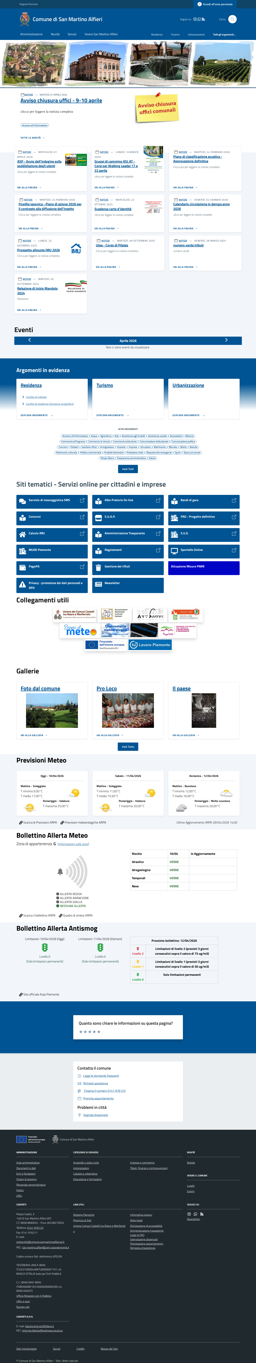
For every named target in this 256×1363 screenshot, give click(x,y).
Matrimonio (160, 446)
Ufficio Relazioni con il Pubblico (33, 1296)
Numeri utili (22, 1307)
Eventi (190, 1191)
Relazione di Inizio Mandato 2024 (37, 290)
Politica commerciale (90, 452)
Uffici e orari (23, 1301)
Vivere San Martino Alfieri (101, 34)
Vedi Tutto (128, 747)
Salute (152, 458)
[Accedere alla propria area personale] (215, 4)
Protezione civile (135, 452)
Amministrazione (31, 34)
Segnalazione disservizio (144, 1239)
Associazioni (176, 435)
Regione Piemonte (28, 4)
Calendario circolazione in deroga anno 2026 (201, 206)
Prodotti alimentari (114, 452)
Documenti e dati (26, 1168)
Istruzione (145, 446)
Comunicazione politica (183, 441)
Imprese (133, 446)
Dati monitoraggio (26, 1349)
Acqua (94, 435)
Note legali (136, 1220)
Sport (177, 452)
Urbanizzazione (196, 34)
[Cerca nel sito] (231, 19)
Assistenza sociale (157, 435)
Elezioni (74, 446)
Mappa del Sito (109, 1349)
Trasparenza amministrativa (131, 458)
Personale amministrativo (31, 1185)
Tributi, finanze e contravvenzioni (149, 1168)
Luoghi (191, 1186)
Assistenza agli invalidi (133, 435)
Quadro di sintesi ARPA (76, 915)
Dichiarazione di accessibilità (146, 1226)
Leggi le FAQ (137, 1235)
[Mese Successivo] (226, 340)
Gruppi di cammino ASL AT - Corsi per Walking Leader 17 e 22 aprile (116, 166)
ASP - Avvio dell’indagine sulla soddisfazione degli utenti (39, 163)
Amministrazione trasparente (147, 1231)
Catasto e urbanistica (85, 1174)
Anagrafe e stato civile (86, 1162)
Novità (55, 34)
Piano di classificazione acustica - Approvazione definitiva (197, 158)
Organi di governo (26, 1179)
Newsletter (193, 1219)
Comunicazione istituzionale (154, 441)
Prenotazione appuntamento (146, 1244)
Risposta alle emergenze (159, 452)
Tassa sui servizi (192, 452)
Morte (183, 446)
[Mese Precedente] (29, 340)
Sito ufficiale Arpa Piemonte (39, 994)
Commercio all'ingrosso (73, 441)
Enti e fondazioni (26, 1174)
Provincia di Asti (82, 1220)
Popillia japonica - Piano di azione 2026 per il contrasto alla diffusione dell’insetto (50, 206)
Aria (117, 435)
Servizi (72, 34)
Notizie (191, 1162)
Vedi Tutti (128, 469)
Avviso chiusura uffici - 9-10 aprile (61, 100)
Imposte (121, 446)
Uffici (19, 1196)
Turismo (175, 34)
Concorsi (63, 446)
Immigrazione (107, 446)
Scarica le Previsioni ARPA (38, 822)
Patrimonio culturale (66, 452)
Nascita (193, 446)
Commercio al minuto (99, 441)
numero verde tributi (188, 245)
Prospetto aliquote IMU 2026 (38, 250)
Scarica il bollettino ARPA (37, 915)
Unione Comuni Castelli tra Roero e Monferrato (99, 1228)
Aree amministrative (28, 1162)
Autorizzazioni (81, 1168)
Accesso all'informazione (75, 435)
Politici (20, 1190)
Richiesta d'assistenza (142, 1248)
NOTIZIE (29, 94)
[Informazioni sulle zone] (73, 844)
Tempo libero (107, 458)
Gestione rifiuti (89, 446)
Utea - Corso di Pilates (112, 245)
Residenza (157, 34)
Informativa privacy (141, 1215)
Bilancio (189, 435)
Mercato (173, 446)
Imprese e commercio (142, 1162)
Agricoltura (106, 435)
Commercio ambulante (125, 441)
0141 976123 (35, 1228)
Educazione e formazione (87, 1179)
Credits (80, 1349)
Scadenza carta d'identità (112, 209)
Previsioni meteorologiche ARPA (83, 822)
